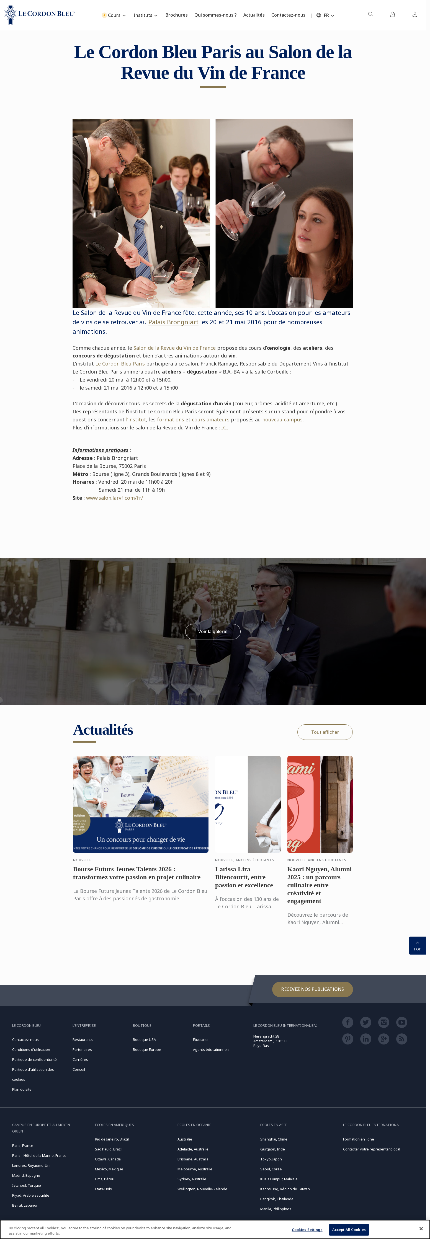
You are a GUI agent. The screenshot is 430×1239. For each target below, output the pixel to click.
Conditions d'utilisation (31, 1049)
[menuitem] (370, 15)
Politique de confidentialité (34, 1059)
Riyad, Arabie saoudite (30, 1195)
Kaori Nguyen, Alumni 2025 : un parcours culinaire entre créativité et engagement (319, 890)
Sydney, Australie (191, 1178)
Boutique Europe (147, 1049)
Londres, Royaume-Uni (31, 1165)
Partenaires (82, 1049)
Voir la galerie (213, 631)
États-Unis (103, 1188)
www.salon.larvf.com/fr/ (114, 497)
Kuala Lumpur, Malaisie (279, 1178)
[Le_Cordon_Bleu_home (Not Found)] (39, 15)
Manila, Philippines (275, 1208)
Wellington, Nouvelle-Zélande (202, 1188)
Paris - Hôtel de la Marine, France (39, 1155)
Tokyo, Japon (271, 1159)
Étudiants (200, 1039)
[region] (215, 1229)
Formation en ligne (358, 1139)
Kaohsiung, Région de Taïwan (285, 1188)
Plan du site (22, 1089)
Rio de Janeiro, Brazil (112, 1139)
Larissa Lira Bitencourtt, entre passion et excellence (244, 882)
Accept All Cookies (349, 1229)
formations (170, 419)
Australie (184, 1139)
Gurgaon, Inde (272, 1149)
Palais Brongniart (173, 322)
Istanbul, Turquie (26, 1185)
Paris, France (22, 1145)
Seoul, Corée (271, 1169)
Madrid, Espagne (26, 1175)
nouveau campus (282, 419)
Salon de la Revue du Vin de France (174, 347)
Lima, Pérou (104, 1178)
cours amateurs (211, 419)
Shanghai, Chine (273, 1139)
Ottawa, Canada (108, 1159)
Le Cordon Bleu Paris (120, 363)
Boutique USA (144, 1039)
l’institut (136, 419)
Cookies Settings (307, 1229)
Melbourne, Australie (194, 1169)
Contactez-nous (25, 1039)
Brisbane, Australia (192, 1159)
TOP (417, 945)
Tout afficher (325, 732)
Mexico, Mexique (109, 1169)
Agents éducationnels (211, 1049)
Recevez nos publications (312, 989)
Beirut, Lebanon (25, 1205)
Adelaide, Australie (192, 1149)
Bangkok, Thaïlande (276, 1198)
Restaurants (83, 1039)
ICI (224, 427)
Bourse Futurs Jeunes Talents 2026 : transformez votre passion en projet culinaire (137, 878)
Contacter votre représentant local (371, 1149)
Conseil (79, 1069)
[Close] (421, 1229)
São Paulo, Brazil (108, 1149)
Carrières (80, 1059)
